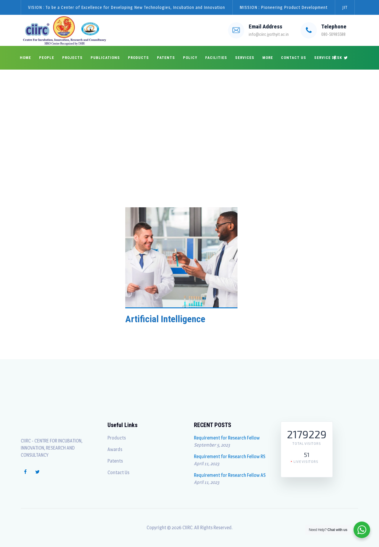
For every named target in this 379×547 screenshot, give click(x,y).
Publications (105, 57)
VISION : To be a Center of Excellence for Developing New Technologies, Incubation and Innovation (126, 7)
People (46, 57)
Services (244, 57)
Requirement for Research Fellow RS (229, 456)
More (267, 57)
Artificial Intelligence (165, 319)
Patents (166, 57)
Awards (114, 449)
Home (25, 57)
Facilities (216, 57)
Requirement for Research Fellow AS (230, 475)
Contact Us (293, 57)
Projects (72, 57)
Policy (190, 57)
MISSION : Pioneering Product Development (283, 7)
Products (138, 57)
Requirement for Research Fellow (227, 438)
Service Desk (328, 57)
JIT (344, 7)
